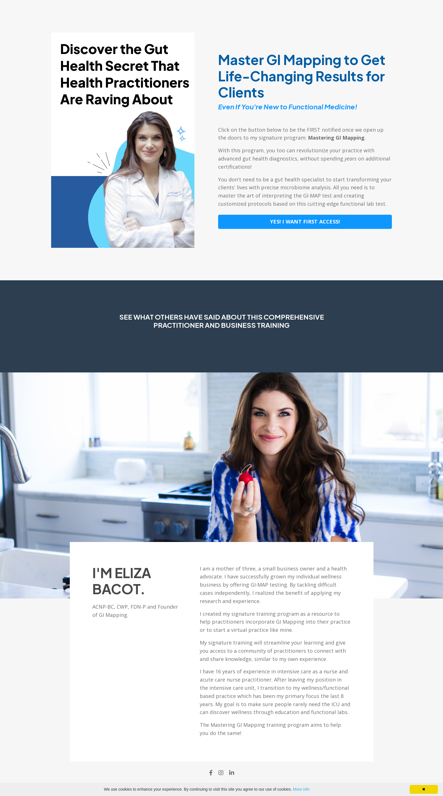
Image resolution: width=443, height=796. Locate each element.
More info (301, 789)
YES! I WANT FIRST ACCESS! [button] (305, 221)
